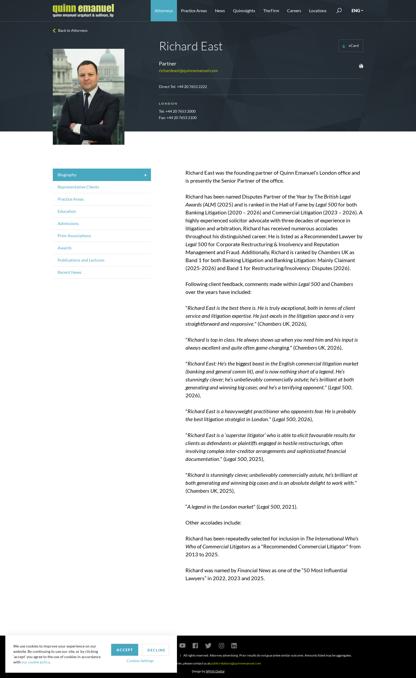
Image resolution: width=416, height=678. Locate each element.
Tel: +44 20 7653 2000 (177, 111)
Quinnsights (244, 10)
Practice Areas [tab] (71, 198)
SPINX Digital (215, 671)
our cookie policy (35, 662)
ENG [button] (356, 10)
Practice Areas (194, 10)
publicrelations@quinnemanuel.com (235, 663)
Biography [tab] (67, 174)
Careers (294, 10)
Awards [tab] (65, 247)
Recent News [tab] (69, 272)
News (220, 10)
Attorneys (164, 10)
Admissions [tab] (68, 223)
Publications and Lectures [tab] (81, 259)
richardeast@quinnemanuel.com (188, 70)
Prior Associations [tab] (74, 235)
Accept (123, 650)
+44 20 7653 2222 (192, 86)
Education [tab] (67, 211)
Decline (155, 650)
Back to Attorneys (73, 30)
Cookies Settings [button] (138, 660)
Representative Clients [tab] (78, 186)
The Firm (271, 10)
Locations (318, 10)
